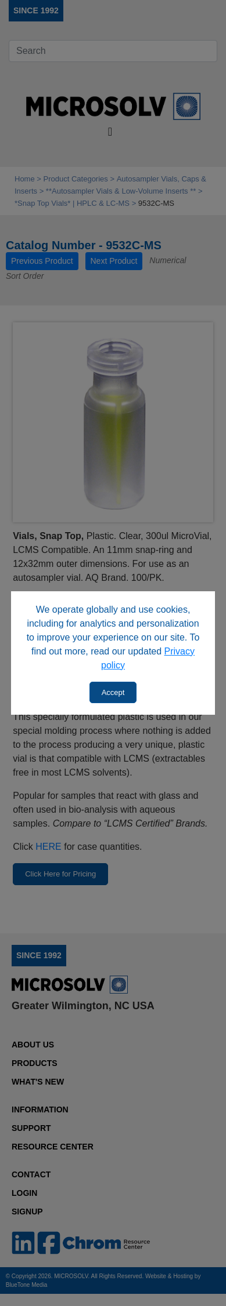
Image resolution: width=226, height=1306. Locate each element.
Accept (113, 692)
